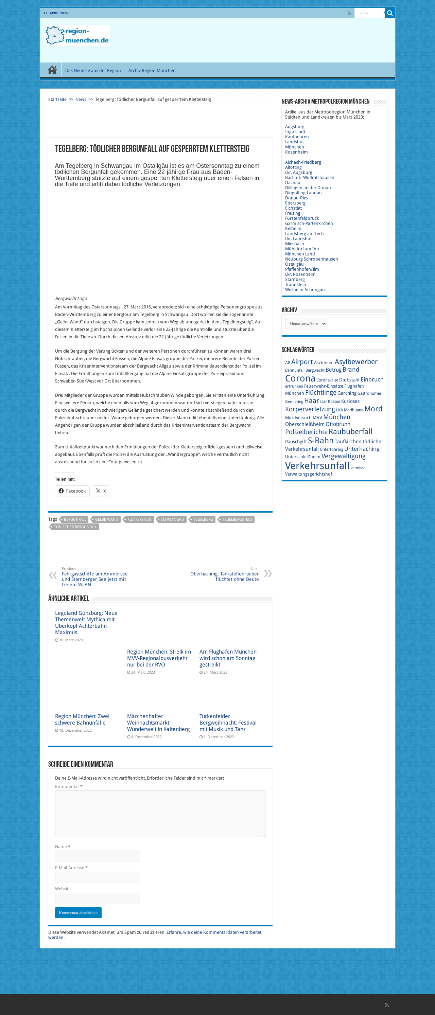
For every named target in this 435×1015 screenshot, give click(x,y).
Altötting (293, 167)
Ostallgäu (294, 264)
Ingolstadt (295, 131)
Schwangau (172, 519)
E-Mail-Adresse (71, 867)
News (80, 99)
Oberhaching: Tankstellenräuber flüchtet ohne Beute (224, 574)
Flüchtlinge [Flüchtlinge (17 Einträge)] (320, 392)
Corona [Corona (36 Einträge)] (300, 378)
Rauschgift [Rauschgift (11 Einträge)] (296, 441)
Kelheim (293, 228)
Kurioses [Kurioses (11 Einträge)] (350, 401)
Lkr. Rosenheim (300, 274)
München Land (300, 253)
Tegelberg (203, 519)
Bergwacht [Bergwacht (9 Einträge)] (315, 370)
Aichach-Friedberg (303, 162)
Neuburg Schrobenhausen (311, 259)
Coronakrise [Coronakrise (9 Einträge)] (327, 380)
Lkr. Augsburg (298, 172)
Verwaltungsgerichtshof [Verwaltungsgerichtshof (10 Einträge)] (308, 474)
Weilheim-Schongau (305, 289)
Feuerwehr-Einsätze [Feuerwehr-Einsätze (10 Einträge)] (323, 386)
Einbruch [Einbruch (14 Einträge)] (372, 379)
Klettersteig (139, 519)
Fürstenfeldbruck (302, 218)
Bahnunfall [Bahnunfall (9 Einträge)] (294, 370)
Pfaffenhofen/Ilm (302, 269)
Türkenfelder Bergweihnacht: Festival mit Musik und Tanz (228, 722)
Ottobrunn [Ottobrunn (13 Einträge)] (338, 424)
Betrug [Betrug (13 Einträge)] (334, 370)
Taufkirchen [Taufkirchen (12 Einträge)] (348, 442)
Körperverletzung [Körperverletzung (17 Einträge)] (310, 409)
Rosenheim (296, 152)
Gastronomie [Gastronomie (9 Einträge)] (369, 393)
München (294, 146)
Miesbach (294, 243)
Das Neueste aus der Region (93, 70)
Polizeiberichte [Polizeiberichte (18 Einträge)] (306, 432)
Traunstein (295, 284)
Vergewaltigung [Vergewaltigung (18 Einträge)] (343, 456)
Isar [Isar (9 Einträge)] (323, 401)
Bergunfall (75, 519)
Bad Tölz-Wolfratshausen (309, 177)
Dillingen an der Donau (308, 187)
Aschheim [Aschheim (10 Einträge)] (324, 362)
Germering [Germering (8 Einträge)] (294, 401)
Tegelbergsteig (237, 519)
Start (52, 70)
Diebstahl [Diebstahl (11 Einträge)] (349, 379)
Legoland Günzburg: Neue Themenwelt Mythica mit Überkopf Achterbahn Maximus (86, 623)
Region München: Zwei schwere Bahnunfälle (82, 719)
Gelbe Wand (106, 519)
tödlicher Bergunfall (75, 527)
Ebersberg (295, 203)
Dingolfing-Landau (303, 192)
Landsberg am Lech (304, 233)
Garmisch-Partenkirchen (309, 223)
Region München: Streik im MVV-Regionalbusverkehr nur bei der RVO (159, 658)
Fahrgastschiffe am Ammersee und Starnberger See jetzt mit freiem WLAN (97, 577)
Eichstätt (293, 208)
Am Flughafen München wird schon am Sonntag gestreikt (228, 658)
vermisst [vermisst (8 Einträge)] (358, 468)
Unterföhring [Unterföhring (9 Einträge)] (331, 449)
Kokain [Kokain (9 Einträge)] (334, 401)
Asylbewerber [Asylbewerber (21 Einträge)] (356, 362)
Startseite (57, 99)
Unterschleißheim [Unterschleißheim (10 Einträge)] (302, 456)
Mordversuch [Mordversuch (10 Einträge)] (298, 417)
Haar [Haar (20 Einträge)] (311, 400)
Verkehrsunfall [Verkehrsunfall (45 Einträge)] (317, 465)
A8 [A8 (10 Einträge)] (287, 362)
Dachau (292, 182)
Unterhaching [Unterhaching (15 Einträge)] (362, 448)
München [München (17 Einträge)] (336, 417)
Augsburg (294, 126)
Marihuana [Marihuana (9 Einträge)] (353, 410)
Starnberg (295, 279)
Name (62, 846)
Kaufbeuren (297, 136)
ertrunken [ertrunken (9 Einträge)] (294, 386)
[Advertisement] (266, 40)
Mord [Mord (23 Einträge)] (373, 409)
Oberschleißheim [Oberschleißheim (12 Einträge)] (305, 424)
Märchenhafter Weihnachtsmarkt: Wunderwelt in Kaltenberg (158, 722)
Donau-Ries (296, 197)
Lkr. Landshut (298, 238)
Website (63, 888)
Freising (292, 213)
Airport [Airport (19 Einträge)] (302, 362)
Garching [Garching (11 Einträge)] (346, 393)
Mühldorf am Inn (302, 248)
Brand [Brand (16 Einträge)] (351, 369)
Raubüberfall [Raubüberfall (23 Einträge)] (350, 431)
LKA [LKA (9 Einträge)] (339, 410)
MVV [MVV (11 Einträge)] (317, 417)
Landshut (294, 141)
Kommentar (69, 786)
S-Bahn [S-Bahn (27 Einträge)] (321, 440)
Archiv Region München (152, 70)
